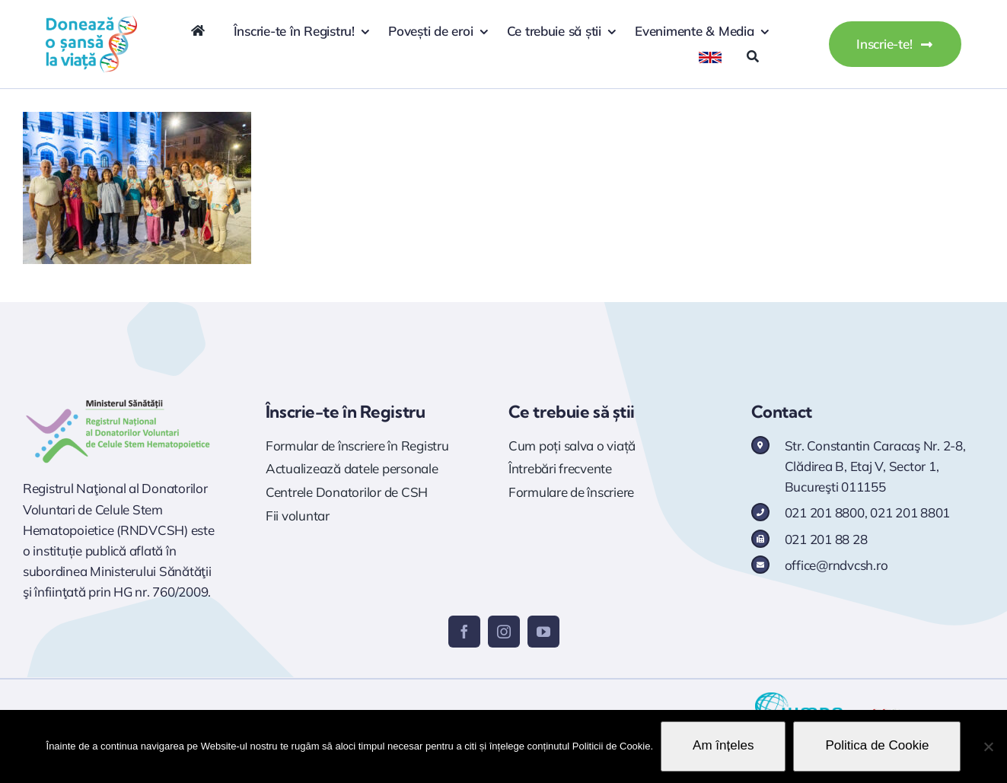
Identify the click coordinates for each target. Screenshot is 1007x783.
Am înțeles (723, 745)
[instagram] (504, 632)
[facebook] (464, 632)
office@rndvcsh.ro (836, 565)
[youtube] (543, 632)
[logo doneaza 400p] (91, 22)
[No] (988, 746)
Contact (781, 411)
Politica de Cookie (877, 745)
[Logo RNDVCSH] (118, 400)
